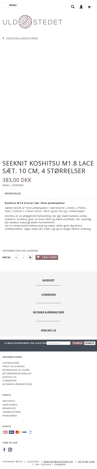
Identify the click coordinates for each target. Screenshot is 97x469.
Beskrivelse (13, 193)
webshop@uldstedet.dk (58, 461)
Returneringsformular (17, 373)
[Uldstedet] (32, 21)
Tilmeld (77, 343)
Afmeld (89, 343)
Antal (7, 257)
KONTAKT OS (10, 377)
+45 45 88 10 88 (86, 461)
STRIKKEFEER (10, 380)
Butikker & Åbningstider (17, 384)
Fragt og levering (14, 366)
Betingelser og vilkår (16, 370)
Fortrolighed (11, 362)
